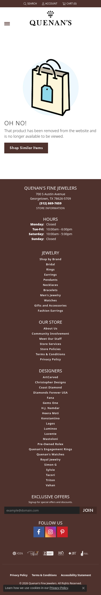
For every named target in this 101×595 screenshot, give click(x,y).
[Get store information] (50, 208)
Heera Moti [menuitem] (50, 413)
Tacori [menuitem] (50, 475)
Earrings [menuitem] (50, 274)
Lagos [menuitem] (50, 423)
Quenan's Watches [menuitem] (51, 454)
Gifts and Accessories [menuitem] (50, 305)
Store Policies (50, 349)
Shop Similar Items (26, 147)
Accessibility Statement (76, 575)
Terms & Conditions (50, 354)
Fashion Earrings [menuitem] (50, 311)
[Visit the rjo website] (61, 553)
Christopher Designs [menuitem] (50, 382)
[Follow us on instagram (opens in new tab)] (50, 532)
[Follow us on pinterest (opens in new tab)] (62, 532)
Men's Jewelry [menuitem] (50, 295)
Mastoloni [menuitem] (50, 439)
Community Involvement (50, 333)
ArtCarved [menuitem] (50, 377)
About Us (50, 328)
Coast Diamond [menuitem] (50, 387)
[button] (31, 3)
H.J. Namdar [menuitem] (50, 408)
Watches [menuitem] (50, 300)
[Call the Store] (50, 203)
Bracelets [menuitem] (51, 290)
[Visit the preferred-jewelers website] (33, 553)
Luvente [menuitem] (50, 434)
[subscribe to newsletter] (88, 510)
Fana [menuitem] (50, 398)
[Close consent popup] (83, 588)
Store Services (50, 344)
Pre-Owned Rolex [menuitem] (50, 444)
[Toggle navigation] (7, 24)
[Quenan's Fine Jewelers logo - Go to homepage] (50, 16)
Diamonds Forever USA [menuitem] (50, 392)
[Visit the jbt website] (72, 553)
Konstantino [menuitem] (50, 418)
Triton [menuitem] (50, 480)
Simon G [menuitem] (50, 465)
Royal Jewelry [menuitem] (50, 459)
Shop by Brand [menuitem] (51, 259)
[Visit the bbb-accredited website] (48, 553)
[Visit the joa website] (84, 553)
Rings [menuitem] (50, 269)
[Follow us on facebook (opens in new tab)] (38, 532)
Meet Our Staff (50, 339)
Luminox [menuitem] (50, 428)
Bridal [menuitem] (50, 264)
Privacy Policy (50, 359)
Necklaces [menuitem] (50, 285)
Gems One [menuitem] (50, 403)
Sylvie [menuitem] (50, 470)
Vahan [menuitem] (50, 485)
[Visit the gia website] (18, 553)
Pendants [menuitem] (50, 280)
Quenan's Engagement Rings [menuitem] (50, 449)
